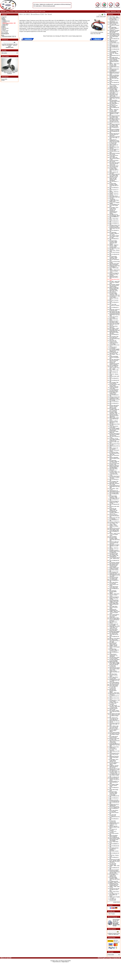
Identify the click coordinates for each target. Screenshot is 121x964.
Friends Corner (4, 30)
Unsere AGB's (4, 79)
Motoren (4, 20)
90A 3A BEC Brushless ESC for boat (37, 11)
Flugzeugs (3, 16)
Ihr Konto (108, 11)
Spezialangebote (5, 33)
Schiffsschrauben (6, 21)
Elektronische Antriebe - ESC (21, 11)
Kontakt (3, 80)
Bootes (12, 11)
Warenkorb (113, 11)
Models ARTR (5, 24)
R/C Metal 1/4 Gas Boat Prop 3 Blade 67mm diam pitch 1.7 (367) (9, 72)
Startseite (3, 11)
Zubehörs (4, 22)
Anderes (3, 27)
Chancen (3, 29)
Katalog (7, 11)
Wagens (3, 26)
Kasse (118, 11)
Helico (3, 17)
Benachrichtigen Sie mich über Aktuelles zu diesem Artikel (116, 922)
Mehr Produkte (112, 913)
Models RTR (5, 25)
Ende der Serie (4, 28)
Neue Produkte (4, 32)
